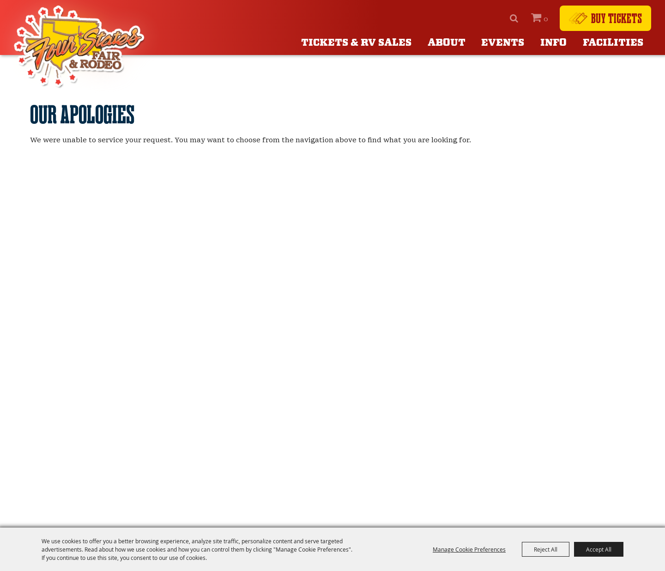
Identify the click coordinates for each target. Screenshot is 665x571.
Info (553, 42)
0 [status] (546, 19)
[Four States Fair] (81, 47)
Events (502, 42)
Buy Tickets (616, 18)
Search (514, 18)
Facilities (613, 42)
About (447, 42)
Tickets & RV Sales (356, 42)
